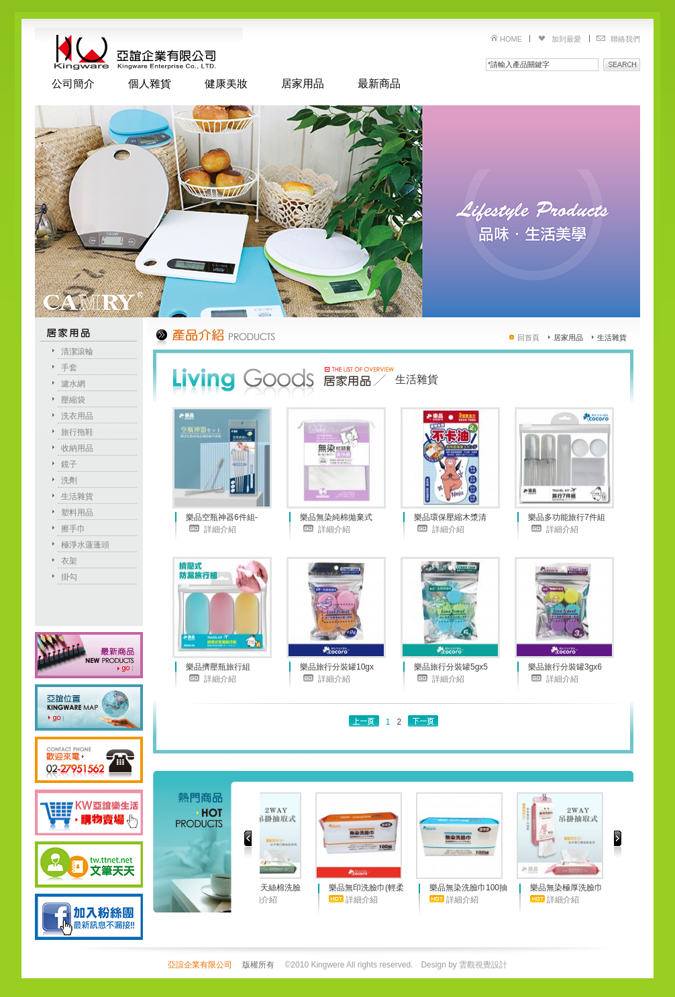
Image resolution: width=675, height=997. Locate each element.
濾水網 (73, 383)
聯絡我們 (625, 39)
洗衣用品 (77, 416)
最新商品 (379, 84)
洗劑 (69, 480)
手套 (69, 367)
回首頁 (528, 337)
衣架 (69, 561)
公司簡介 (73, 84)
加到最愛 (566, 39)
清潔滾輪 (77, 351)
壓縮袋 (73, 400)
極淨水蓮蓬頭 (85, 544)
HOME (511, 39)
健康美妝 (226, 84)
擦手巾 (73, 528)
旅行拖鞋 (77, 432)
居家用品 (302, 84)
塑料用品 (77, 512)
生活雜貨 (77, 496)
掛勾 (69, 577)
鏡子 (69, 464)
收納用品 (77, 448)
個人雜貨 (149, 84)
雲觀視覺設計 (483, 964)
